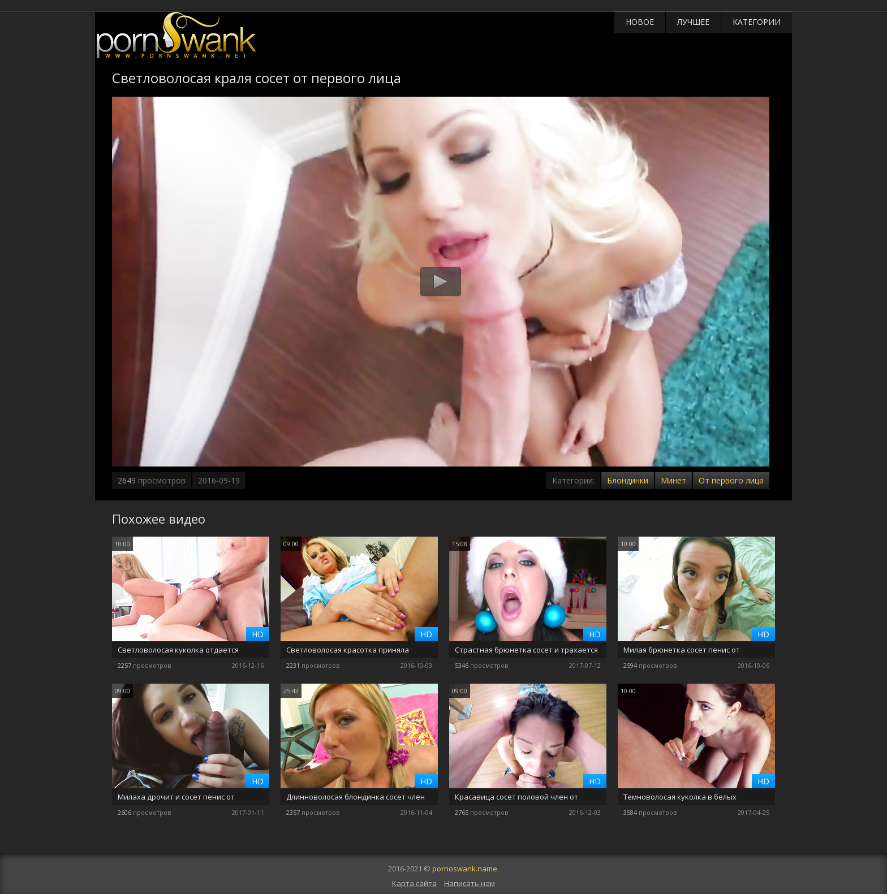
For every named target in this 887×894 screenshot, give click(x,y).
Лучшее (693, 21)
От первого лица (731, 480)
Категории (757, 21)
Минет (673, 480)
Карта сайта (414, 883)
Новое (640, 21)
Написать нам (469, 883)
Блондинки (627, 480)
